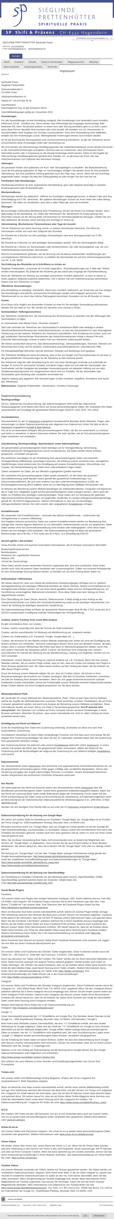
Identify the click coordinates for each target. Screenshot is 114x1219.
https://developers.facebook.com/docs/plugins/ (24, 907)
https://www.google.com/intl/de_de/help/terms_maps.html (30, 862)
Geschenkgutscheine (33, 67)
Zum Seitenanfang (106, 1205)
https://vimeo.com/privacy (24, 1158)
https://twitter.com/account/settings (24, 977)
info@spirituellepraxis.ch (17, 49)
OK (85, 1216)
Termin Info (52, 67)
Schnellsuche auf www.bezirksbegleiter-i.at (92, 38)
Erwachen (19, 62)
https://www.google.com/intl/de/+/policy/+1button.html (28, 1057)
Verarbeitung (103, 751)
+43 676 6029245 (17, 46)
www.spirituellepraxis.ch (37, 49)
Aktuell (6, 62)
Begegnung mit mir (76, 62)
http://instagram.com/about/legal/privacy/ (33, 1008)
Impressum (35, 421)
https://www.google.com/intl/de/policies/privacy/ (25, 865)
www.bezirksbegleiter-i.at (10, 1205)
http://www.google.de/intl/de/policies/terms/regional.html (61, 856)
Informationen (99, 1216)
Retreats (32, 62)
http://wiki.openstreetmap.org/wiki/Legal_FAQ (30, 883)
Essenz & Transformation (52, 62)
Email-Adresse (101, 807)
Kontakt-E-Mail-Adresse (38, 427)
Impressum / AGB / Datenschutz (34, 1205)
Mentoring (93, 62)
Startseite (16, 56)
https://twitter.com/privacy (71, 971)
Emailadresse (76, 504)
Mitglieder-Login (56, 1205)
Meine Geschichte (11, 67)
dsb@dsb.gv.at (8, 803)
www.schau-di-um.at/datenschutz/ (77, 1134)
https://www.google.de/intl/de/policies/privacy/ (24, 1188)
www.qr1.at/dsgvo (16, 1120)
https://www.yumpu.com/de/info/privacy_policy (83, 1102)
